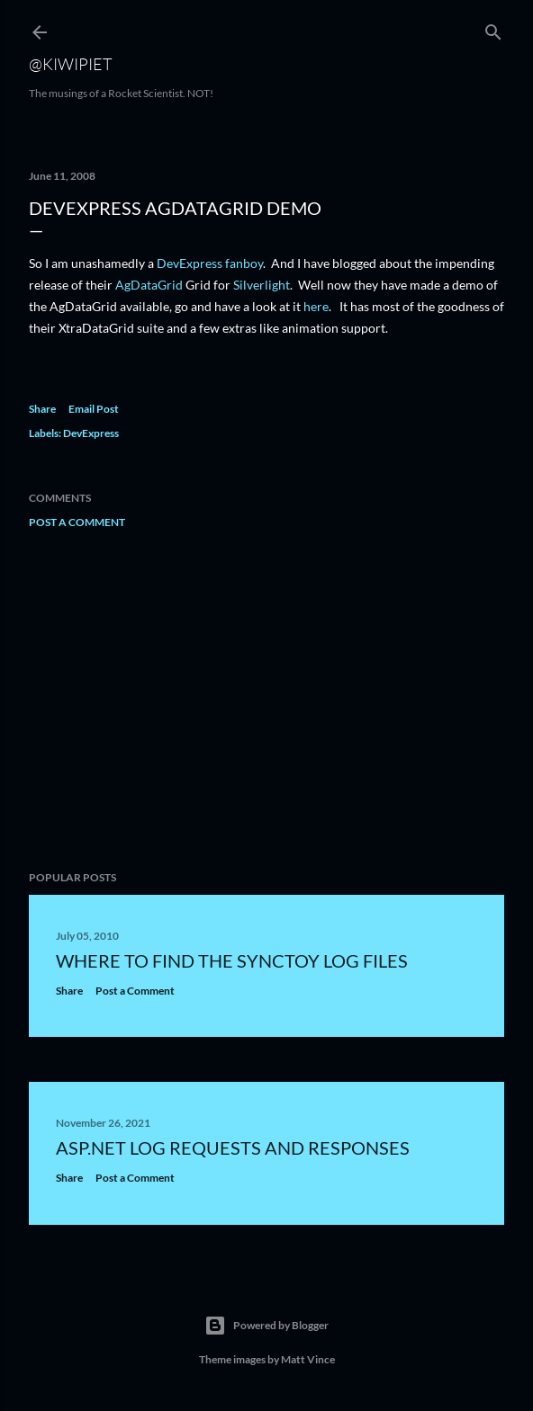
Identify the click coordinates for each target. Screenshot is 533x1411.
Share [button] (42, 408)
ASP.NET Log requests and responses (233, 1147)
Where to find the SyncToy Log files (232, 960)
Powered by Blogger (266, 1325)
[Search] (493, 28)
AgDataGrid (149, 284)
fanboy (244, 263)
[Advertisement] (266, 700)
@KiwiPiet (71, 64)
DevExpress (189, 263)
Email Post (93, 408)
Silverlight (261, 284)
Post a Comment (77, 522)
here (316, 306)
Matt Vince (308, 1359)
